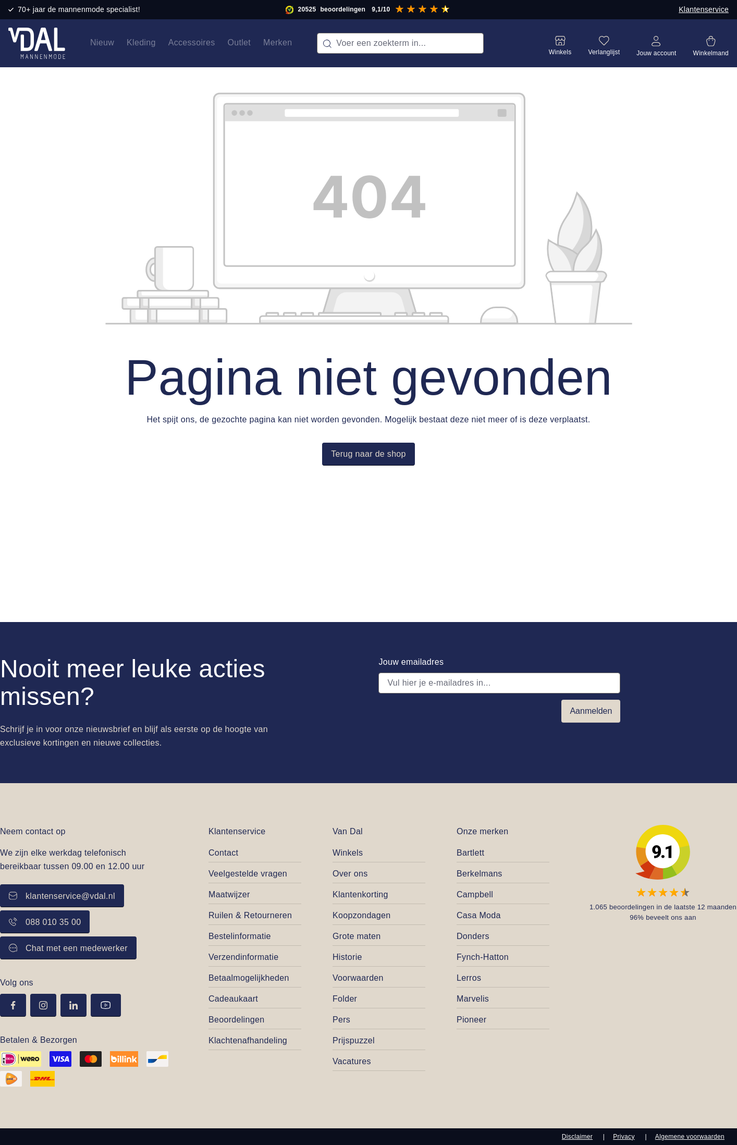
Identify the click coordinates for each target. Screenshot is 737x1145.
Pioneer (471, 1019)
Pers (341, 1019)
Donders (473, 936)
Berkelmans (479, 873)
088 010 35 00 (45, 922)
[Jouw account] (656, 43)
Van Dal (348, 831)
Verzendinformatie (243, 957)
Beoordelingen (236, 1019)
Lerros (469, 977)
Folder (345, 998)
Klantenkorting (360, 894)
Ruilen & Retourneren (250, 915)
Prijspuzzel (354, 1040)
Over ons (350, 873)
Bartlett (470, 852)
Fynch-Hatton (483, 957)
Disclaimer (577, 1136)
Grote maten (356, 936)
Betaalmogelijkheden (248, 977)
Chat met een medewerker (68, 948)
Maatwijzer (229, 894)
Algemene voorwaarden (689, 1136)
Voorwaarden (358, 977)
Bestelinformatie (239, 936)
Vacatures (352, 1061)
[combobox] (400, 43)
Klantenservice (704, 9)
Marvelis (473, 998)
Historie (347, 957)
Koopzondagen (362, 915)
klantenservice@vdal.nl (62, 896)
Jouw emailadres (411, 661)
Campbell (475, 894)
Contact (223, 852)
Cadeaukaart (233, 998)
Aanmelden (591, 711)
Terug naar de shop (368, 453)
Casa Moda (479, 915)
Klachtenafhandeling (247, 1040)
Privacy (624, 1136)
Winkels (348, 852)
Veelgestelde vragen (247, 873)
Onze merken (483, 831)
